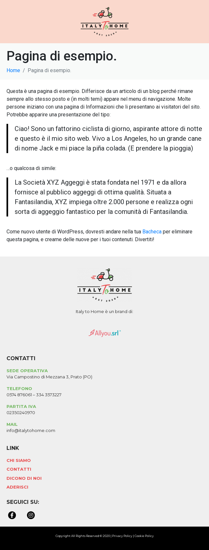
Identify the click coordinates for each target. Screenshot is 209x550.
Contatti (19, 469)
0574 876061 (19, 394)
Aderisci (17, 487)
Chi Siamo (19, 460)
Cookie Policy (144, 536)
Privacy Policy (122, 536)
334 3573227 (48, 394)
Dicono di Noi (24, 478)
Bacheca (152, 232)
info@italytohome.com (31, 430)
